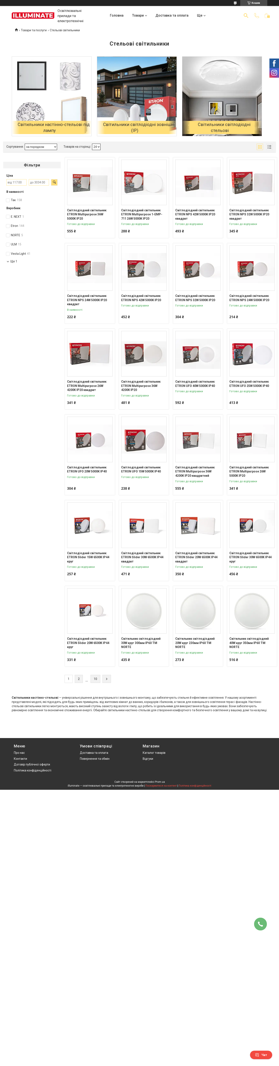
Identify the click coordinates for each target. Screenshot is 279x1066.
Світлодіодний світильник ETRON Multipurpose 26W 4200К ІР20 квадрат (86, 386)
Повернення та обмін (94, 758)
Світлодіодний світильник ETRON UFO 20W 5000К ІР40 (87, 469)
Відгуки (148, 758)
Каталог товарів (154, 752)
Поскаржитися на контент (161, 785)
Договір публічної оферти (32, 764)
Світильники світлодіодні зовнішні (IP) (139, 127)
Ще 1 (13, 261)
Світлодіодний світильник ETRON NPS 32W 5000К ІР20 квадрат (249, 214)
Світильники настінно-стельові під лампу (54, 127)
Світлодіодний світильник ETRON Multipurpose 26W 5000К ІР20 (249, 471)
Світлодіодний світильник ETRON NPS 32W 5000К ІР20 (195, 298)
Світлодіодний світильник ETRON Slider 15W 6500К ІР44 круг (88, 557)
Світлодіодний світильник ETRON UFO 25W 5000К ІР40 (249, 384)
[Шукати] (246, 15)
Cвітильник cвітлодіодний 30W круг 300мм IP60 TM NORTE (141, 643)
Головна (117, 15)
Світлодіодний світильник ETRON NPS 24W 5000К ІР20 (249, 298)
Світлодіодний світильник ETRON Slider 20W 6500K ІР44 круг (88, 643)
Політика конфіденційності (32, 770)
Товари (138, 15)
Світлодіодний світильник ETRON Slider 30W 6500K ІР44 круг (250, 557)
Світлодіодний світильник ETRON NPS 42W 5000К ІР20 (141, 298)
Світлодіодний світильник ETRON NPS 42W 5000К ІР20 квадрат (195, 214)
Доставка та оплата (171, 15)
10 (95, 679)
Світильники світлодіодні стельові (224, 127)
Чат (261, 1055)
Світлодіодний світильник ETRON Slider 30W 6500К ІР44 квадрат (142, 557)
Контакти (20, 758)
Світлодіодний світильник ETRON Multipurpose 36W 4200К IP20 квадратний (195, 471)
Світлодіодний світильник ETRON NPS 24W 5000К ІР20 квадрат (87, 300)
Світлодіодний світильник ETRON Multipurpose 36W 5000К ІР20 (86, 214)
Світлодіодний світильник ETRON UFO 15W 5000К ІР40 (141, 469)
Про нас (19, 752)
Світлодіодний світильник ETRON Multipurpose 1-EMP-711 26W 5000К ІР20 (141, 214)
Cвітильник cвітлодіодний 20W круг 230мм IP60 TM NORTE (195, 643)
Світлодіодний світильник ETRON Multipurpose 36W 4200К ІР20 (141, 386)
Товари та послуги (34, 30)
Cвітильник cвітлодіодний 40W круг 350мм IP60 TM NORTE (249, 643)
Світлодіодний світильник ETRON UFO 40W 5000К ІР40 (195, 384)
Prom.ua (160, 781)
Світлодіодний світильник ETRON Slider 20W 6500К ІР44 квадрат (196, 557)
